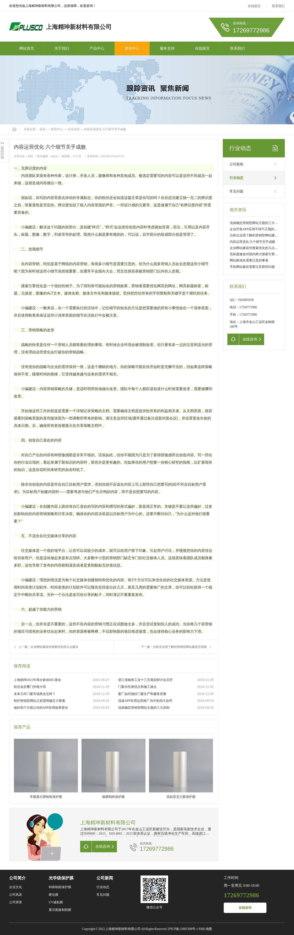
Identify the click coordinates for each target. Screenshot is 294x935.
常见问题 (236, 191)
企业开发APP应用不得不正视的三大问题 (258, 229)
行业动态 (74, 129)
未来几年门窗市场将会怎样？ (35, 694)
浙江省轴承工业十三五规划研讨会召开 (145, 680)
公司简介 (17, 878)
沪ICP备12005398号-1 (183, 929)
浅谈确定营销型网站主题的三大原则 (144, 707)
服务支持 (167, 48)
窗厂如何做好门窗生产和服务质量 (142, 694)
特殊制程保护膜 (60, 887)
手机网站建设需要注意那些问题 (252, 267)
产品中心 (97, 48)
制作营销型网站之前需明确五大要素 (39, 701)
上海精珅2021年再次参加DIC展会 (37, 680)
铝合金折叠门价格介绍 (30, 686)
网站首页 (26, 48)
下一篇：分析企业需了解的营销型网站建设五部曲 (174, 647)
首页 (42, 129)
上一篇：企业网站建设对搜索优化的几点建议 (48, 647)
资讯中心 (132, 48)
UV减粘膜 (56, 902)
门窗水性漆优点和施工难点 (137, 686)
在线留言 (254, 6)
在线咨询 (245, 908)
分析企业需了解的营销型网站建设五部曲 (259, 235)
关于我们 (61, 48)
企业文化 (15, 887)
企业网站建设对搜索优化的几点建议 (255, 248)
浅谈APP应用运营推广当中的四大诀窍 (145, 701)
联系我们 (278, 6)
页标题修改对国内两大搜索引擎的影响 (257, 254)
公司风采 (15, 894)
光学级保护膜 (61, 878)
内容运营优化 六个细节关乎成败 (105, 129)
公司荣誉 (15, 902)
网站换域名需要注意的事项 (249, 260)
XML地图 (205, 929)
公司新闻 (236, 164)
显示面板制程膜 (60, 910)
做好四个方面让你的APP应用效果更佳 (41, 707)
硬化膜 (53, 894)
